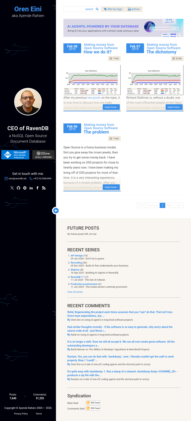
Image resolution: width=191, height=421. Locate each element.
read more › (111, 107)
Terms (39, 413)
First (141, 205)
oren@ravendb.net (17, 178)
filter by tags (113, 9)
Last (178, 205)
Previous (153, 205)
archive (134, 9)
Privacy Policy (21, 413)
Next (170, 205)
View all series (75, 291)
